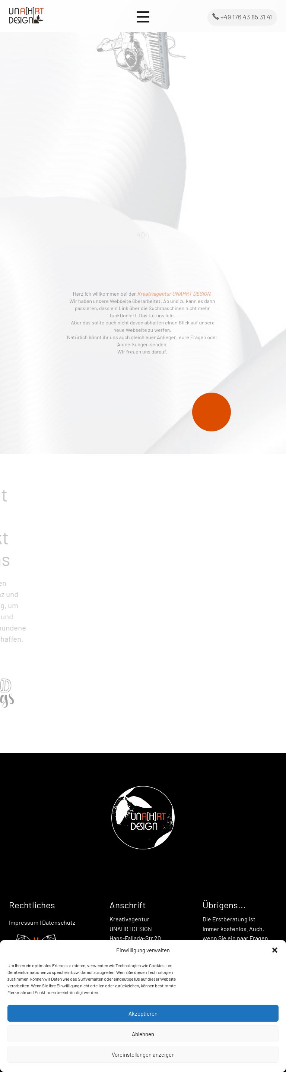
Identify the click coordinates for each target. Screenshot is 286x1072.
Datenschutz (58, 922)
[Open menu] (143, 17)
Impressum (23, 922)
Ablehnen (143, 1034)
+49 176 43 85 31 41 (242, 16)
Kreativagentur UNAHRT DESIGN (169, 298)
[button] (275, 950)
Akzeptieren (143, 1013)
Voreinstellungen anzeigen (143, 1054)
